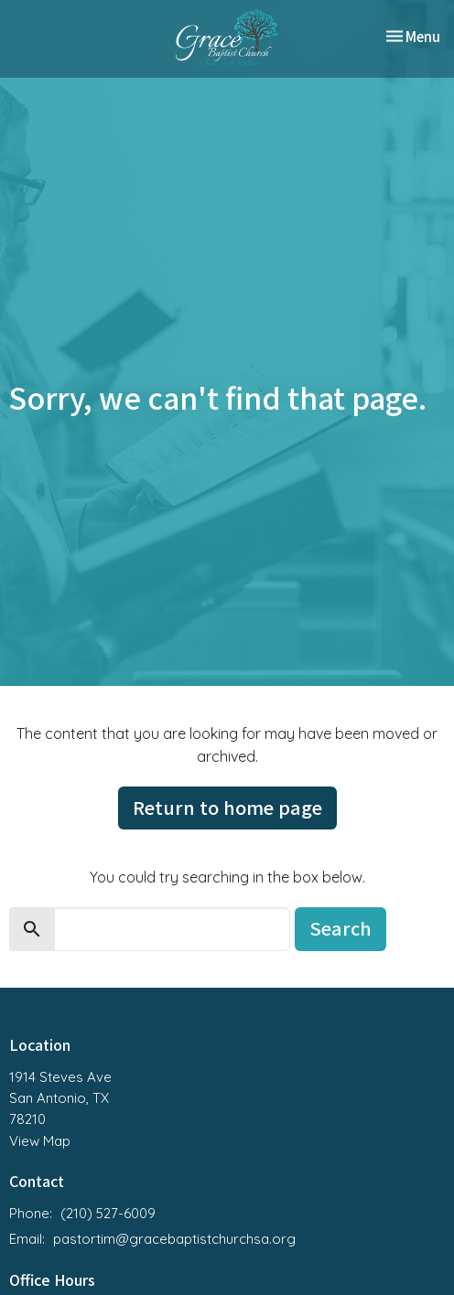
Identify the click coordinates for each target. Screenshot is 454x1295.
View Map (39, 1141)
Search (340, 928)
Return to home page (227, 807)
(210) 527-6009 (108, 1213)
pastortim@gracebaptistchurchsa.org (174, 1238)
